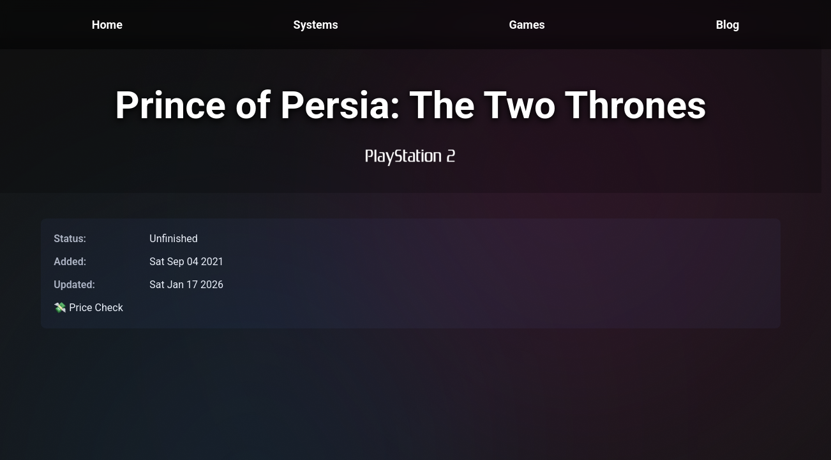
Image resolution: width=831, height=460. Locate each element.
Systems (316, 24)
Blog (728, 24)
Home (107, 24)
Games (526, 24)
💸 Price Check (88, 308)
